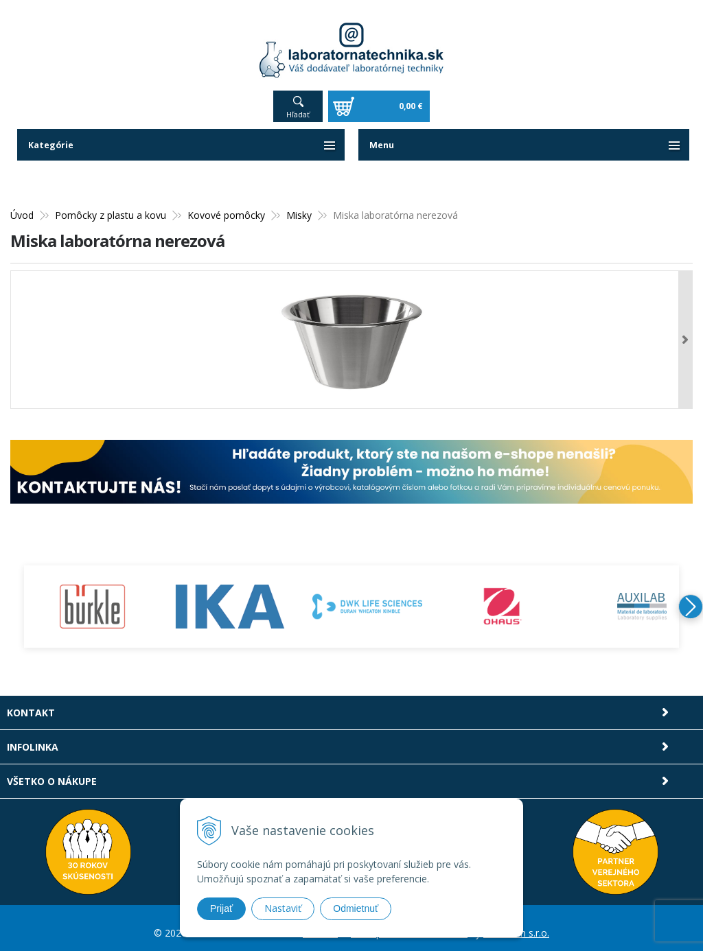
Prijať (221, 908)
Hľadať (298, 104)
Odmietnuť (355, 908)
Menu (383, 135)
